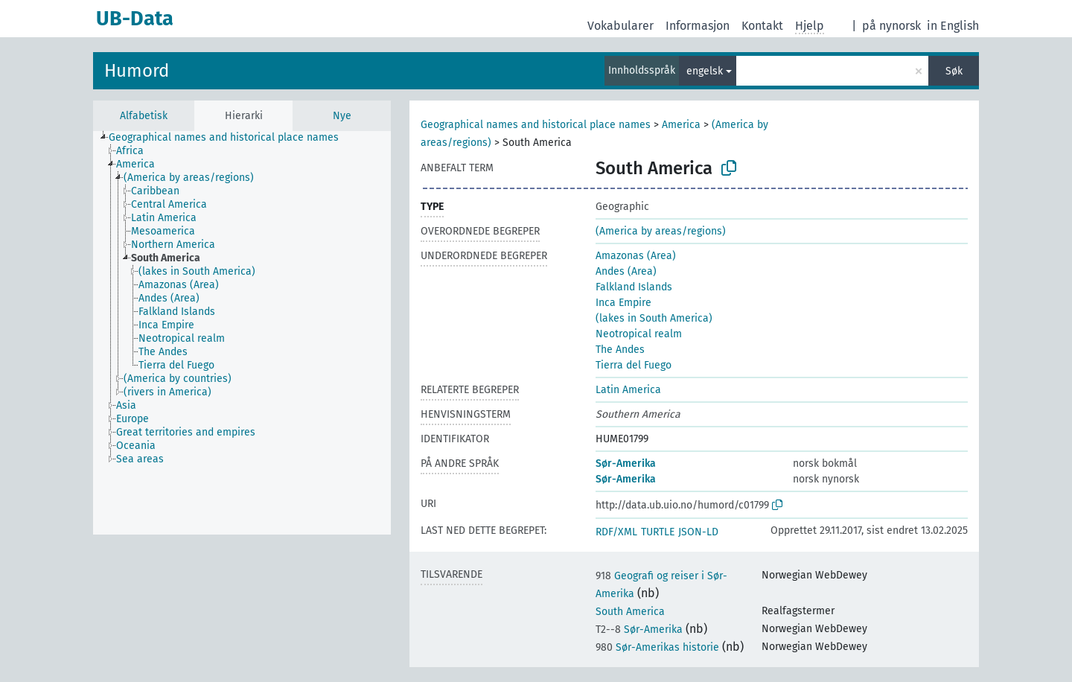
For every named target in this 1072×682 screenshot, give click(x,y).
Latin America (628, 389)
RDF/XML (616, 532)
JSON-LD (698, 532)
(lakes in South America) (654, 318)
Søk (954, 71)
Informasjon (698, 26)
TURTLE (657, 532)
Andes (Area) (626, 271)
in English (953, 26)
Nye (342, 115)
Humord (136, 70)
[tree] (242, 333)
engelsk (704, 71)
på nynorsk (891, 26)
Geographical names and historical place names (536, 124)
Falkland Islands (634, 287)
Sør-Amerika (626, 463)
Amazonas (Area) (636, 255)
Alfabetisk (144, 115)
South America (630, 611)
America (681, 124)
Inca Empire (623, 302)
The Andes (620, 349)
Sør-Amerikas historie (657, 647)
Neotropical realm (639, 334)
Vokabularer (620, 26)
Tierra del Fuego (633, 365)
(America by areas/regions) (661, 231)
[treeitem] (230, 137)
